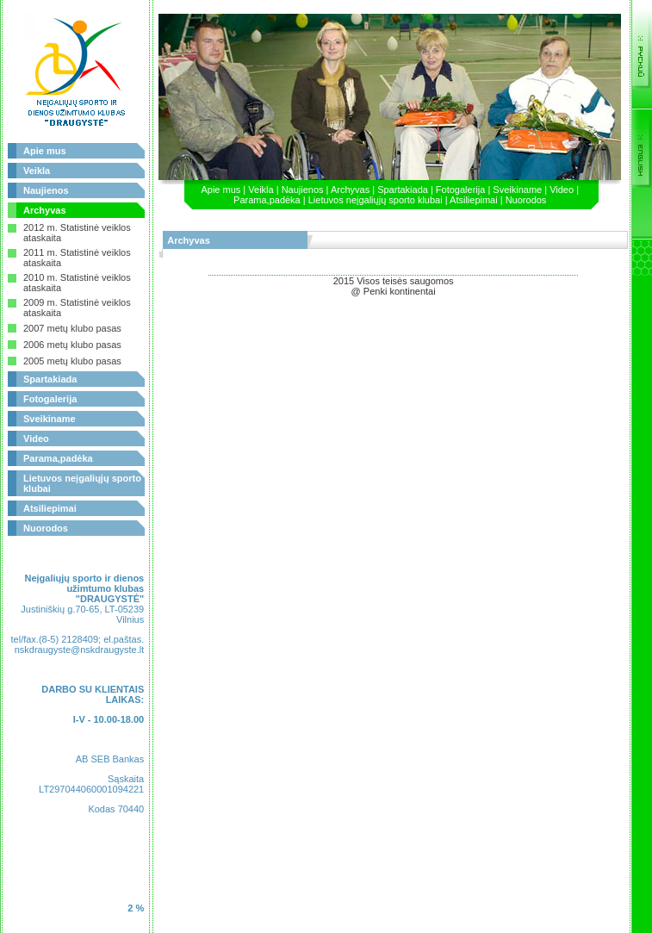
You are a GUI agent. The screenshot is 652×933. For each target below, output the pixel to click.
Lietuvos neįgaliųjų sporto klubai (375, 200)
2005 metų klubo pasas (72, 361)
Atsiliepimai (50, 508)
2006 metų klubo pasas (72, 344)
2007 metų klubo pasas (72, 328)
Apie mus (44, 151)
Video (36, 438)
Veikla (36, 170)
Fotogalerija (50, 399)
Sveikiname (49, 419)
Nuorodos (45, 528)
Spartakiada (50, 379)
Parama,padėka (58, 458)
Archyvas (44, 210)
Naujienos (46, 190)
